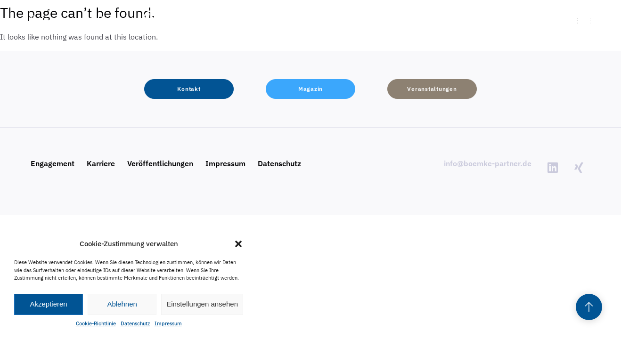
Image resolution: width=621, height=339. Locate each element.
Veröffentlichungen (160, 163)
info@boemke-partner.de (487, 163)
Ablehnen (122, 304)
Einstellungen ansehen (202, 304)
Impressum (168, 323)
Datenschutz (135, 323)
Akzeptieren (48, 304)
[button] (238, 244)
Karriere (101, 163)
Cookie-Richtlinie (96, 323)
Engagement (52, 163)
